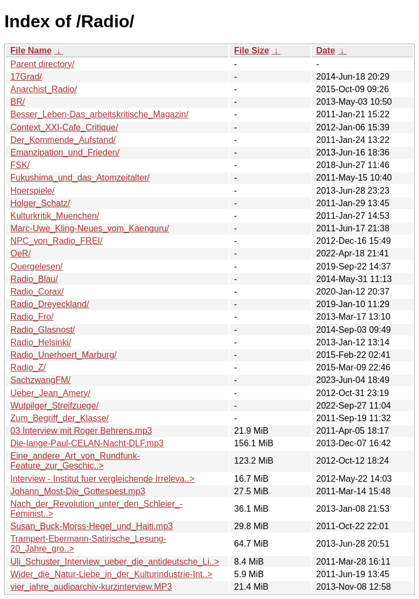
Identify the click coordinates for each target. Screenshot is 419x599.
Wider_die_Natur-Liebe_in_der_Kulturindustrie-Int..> (111, 574)
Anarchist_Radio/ (43, 89)
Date (325, 50)
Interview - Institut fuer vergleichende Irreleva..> (102, 478)
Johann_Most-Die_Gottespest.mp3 (77, 491)
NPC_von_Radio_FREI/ (56, 240)
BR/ (17, 101)
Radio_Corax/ (37, 291)
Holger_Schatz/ (40, 203)
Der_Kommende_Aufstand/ (63, 140)
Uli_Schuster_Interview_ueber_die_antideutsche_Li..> (114, 561)
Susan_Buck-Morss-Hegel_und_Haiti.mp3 (91, 526)
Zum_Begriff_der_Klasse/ (59, 418)
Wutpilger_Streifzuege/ (54, 405)
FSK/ (20, 165)
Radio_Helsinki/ (40, 342)
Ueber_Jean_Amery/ (50, 393)
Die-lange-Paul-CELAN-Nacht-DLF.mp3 (87, 443)
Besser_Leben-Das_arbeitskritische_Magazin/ (99, 114)
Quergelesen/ (36, 266)
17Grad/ (26, 76)
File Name (31, 50)
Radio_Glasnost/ (42, 329)
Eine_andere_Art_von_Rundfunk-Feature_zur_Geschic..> (75, 460)
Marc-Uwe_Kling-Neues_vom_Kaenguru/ (89, 228)
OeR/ (20, 253)
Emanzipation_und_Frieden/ (64, 152)
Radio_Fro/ (31, 316)
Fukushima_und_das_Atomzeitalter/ (79, 177)
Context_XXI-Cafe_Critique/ (64, 127)
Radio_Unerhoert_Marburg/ (63, 355)
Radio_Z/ (28, 367)
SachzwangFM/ (40, 380)
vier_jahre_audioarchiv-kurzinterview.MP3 (91, 586)
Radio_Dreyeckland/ (49, 304)
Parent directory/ (42, 64)
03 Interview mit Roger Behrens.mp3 (81, 430)
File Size (251, 50)
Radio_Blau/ (34, 279)
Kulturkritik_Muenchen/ (54, 215)
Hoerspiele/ (32, 190)
